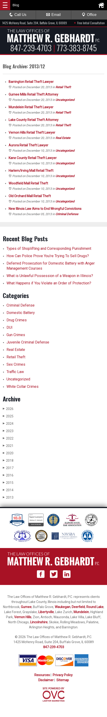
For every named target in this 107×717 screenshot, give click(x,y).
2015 (8, 482)
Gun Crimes (15, 335)
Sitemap (62, 680)
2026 (8, 408)
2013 (8, 497)
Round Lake (95, 607)
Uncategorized (64, 100)
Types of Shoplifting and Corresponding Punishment (48, 248)
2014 (8, 490)
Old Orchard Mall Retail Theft (30, 196)
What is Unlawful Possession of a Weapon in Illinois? (49, 276)
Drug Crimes (16, 320)
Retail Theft (63, 87)
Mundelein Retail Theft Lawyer (31, 107)
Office (89, 15)
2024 (8, 423)
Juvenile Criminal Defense (27, 342)
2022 (8, 438)
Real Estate (62, 138)
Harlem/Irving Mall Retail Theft (31, 170)
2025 (8, 416)
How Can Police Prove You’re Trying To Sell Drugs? (48, 256)
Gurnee (26, 607)
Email (53, 15)
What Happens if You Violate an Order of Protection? (48, 283)
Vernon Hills (22, 617)
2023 (8, 430)
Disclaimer (46, 680)
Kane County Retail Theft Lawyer (33, 158)
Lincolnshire (39, 622)
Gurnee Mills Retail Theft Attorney (33, 94)
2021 (8, 445)
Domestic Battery (20, 312)
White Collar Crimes (22, 386)
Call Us (17, 15)
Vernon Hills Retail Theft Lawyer (32, 132)
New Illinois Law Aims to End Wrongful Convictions (45, 209)
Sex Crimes (15, 364)
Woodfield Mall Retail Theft (28, 183)
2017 (8, 467)
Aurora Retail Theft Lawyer (28, 145)
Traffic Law (15, 372)
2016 (8, 475)
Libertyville (46, 612)
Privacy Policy (63, 675)
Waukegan (62, 607)
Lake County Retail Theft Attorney (33, 120)
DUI (9, 327)
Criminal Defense (66, 214)
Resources (42, 675)
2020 (8, 453)
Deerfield (78, 607)
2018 (8, 460)
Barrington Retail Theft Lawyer (31, 82)
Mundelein (81, 612)
